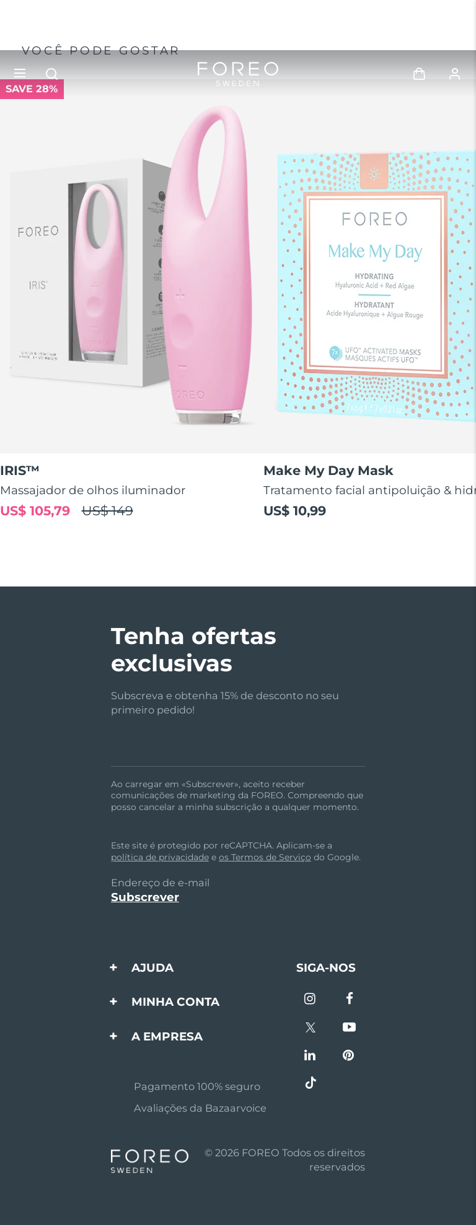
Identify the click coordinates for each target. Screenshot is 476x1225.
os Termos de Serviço (265, 857)
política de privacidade (160, 857)
